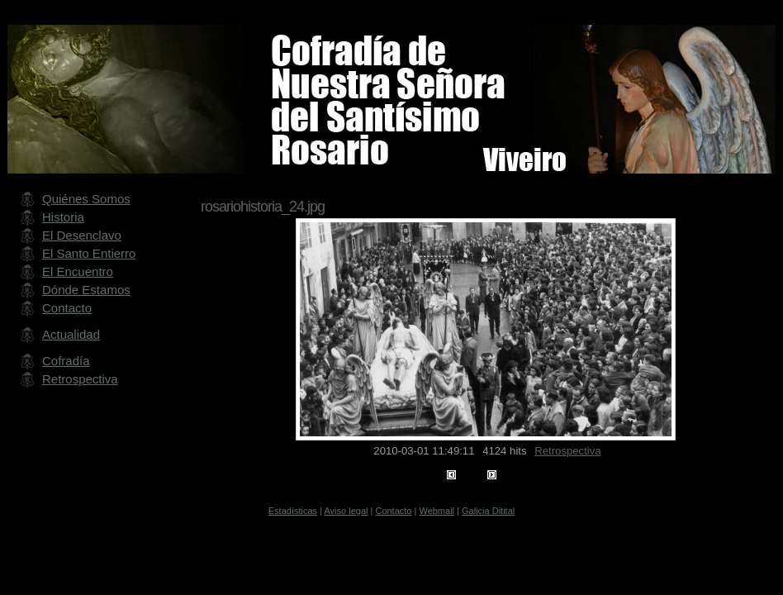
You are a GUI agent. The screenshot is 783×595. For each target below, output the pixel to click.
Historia (63, 217)
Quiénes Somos (86, 199)
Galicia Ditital (488, 511)
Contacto (67, 308)
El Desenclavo (81, 235)
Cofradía (66, 361)
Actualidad (71, 334)
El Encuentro (77, 271)
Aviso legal (346, 511)
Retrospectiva (567, 451)
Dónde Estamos (86, 290)
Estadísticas (292, 511)
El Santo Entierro (88, 253)
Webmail (436, 511)
